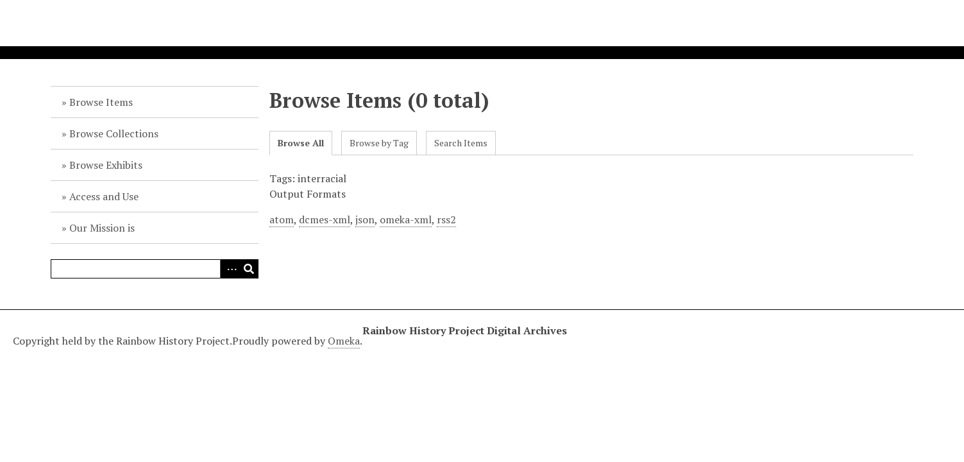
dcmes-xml (324, 219)
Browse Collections (113, 133)
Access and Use (104, 196)
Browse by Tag (379, 143)
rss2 (446, 219)
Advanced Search (229, 268)
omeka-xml (406, 219)
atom (281, 219)
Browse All (301, 143)
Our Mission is (102, 228)
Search (248, 268)
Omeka (344, 341)
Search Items (460, 143)
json (365, 219)
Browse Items (101, 102)
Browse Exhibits (105, 165)
